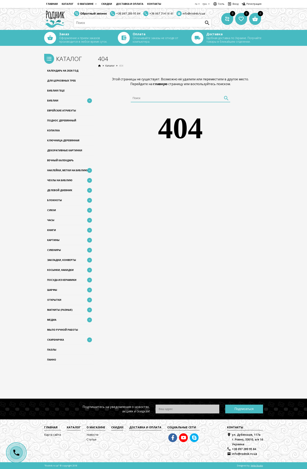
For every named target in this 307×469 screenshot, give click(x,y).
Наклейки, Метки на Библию (67, 170)
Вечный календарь (60, 160)
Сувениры (54, 250)
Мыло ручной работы (62, 329)
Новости (92, 435)
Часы (50, 220)
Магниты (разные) (59, 310)
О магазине (87, 4)
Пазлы (51, 349)
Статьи (91, 439)
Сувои (51, 210)
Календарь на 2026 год (62, 70)
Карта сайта (52, 435)
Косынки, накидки (60, 270)
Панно (51, 359)
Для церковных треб (61, 80)
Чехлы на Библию (59, 180)
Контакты (154, 4)
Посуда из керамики (61, 280)
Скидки (106, 4)
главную (160, 84)
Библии (52, 100)
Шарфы (52, 290)
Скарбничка (55, 339)
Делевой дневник (59, 190)
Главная (52, 4)
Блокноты (54, 200)
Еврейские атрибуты (61, 110)
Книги (51, 230)
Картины (53, 240)
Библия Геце (56, 90)
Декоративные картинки (64, 150)
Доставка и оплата (129, 4)
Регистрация (251, 4)
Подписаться (244, 409)
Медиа (51, 320)
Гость (218, 4)
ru (198, 4)
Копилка (53, 130)
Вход (233, 4)
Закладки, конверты (61, 260)
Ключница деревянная (63, 140)
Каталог (67, 4)
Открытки (54, 300)
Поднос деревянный (61, 120)
